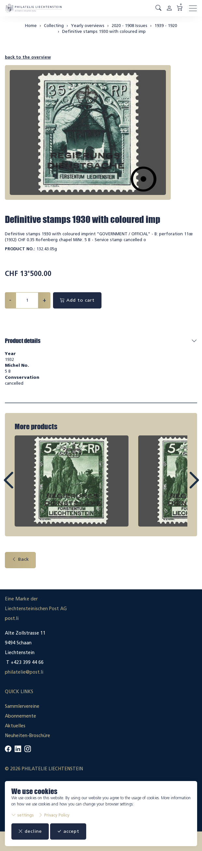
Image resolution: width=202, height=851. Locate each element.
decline (30, 831)
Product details (22, 340)
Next (179, 486)
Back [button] (20, 559)
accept (68, 831)
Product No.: (20, 248)
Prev (23, 486)
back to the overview (28, 57)
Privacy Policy (53, 815)
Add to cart (77, 300)
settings (22, 815)
